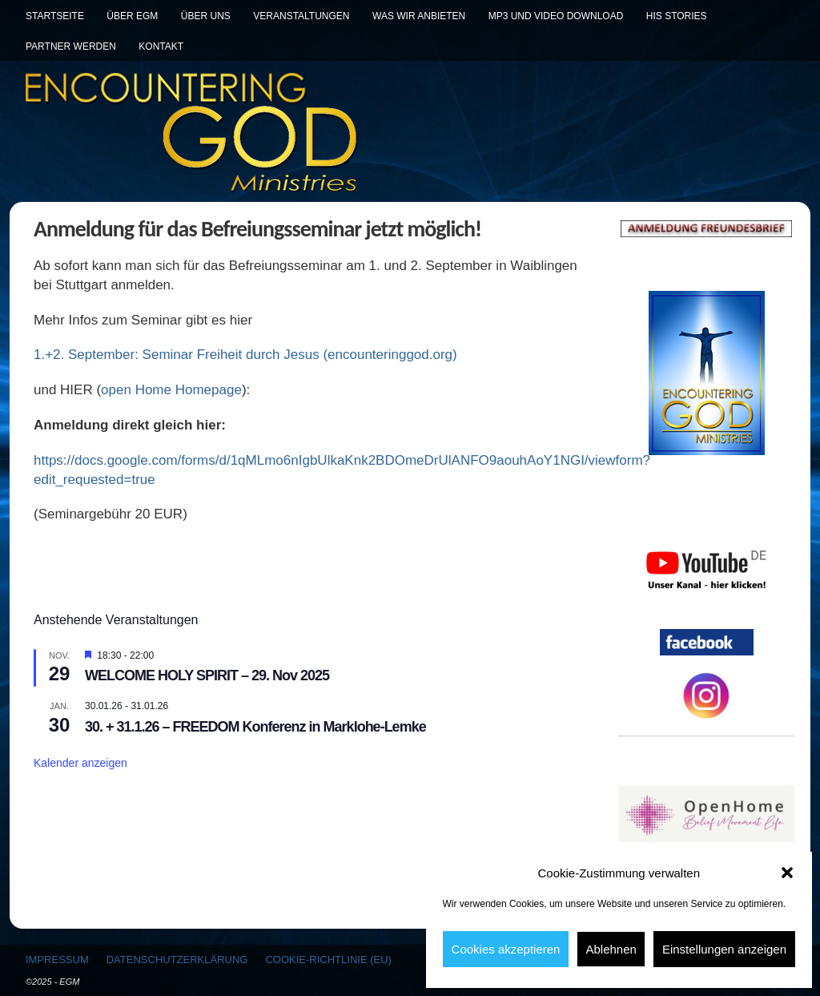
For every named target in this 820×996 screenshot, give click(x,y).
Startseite (55, 16)
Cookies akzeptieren (506, 949)
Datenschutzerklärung (177, 960)
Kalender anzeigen (80, 762)
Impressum (57, 960)
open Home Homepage (171, 389)
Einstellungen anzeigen (724, 949)
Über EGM (132, 16)
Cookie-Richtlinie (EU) (328, 960)
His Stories (676, 16)
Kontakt (161, 46)
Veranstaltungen (301, 16)
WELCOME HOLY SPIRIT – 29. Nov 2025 (207, 675)
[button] (787, 873)
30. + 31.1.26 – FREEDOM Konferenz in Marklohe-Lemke (255, 727)
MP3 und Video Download (556, 16)
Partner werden (71, 46)
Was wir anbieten (418, 16)
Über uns (206, 16)
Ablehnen (610, 949)
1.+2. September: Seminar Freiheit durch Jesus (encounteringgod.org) (245, 354)
